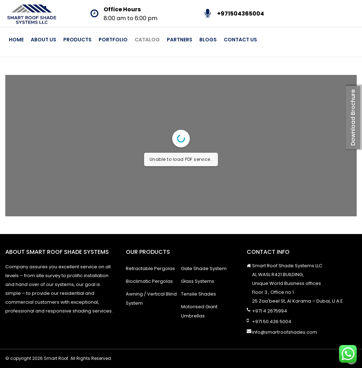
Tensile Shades (198, 294)
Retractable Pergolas (150, 268)
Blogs (208, 39)
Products (77, 39)
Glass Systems (197, 281)
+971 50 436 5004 (271, 321)
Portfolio (113, 39)
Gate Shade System (204, 268)
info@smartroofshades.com (284, 332)
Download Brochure (353, 117)
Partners (179, 39)
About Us (43, 39)
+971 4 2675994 (269, 311)
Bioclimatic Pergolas (149, 281)
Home (16, 39)
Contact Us (240, 39)
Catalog (147, 39)
